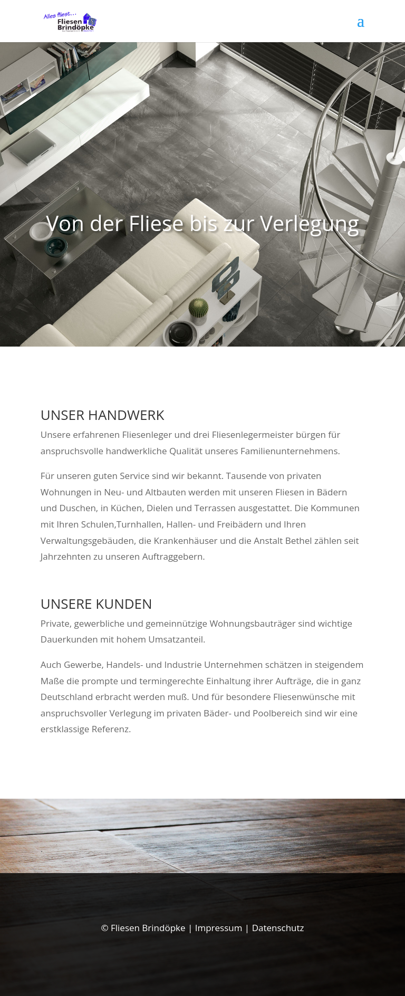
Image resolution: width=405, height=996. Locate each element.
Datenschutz (278, 928)
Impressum (219, 928)
